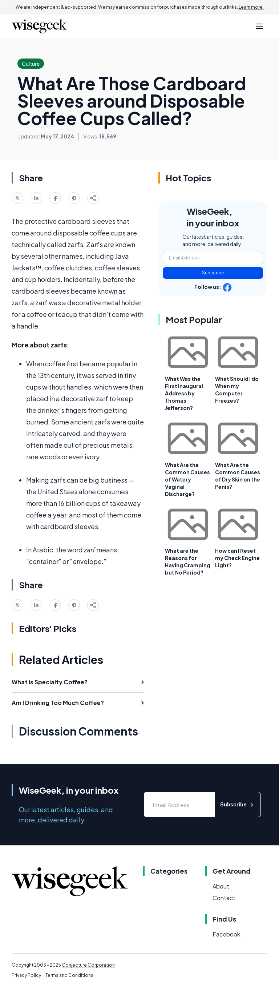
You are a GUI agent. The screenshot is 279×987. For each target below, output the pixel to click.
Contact (224, 898)
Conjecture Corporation (88, 965)
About (221, 886)
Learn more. (251, 7)
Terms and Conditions (69, 975)
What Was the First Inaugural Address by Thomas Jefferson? (184, 393)
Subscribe (213, 272)
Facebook (226, 934)
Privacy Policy (26, 975)
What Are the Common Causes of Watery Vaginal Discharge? (187, 479)
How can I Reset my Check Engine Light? (237, 557)
